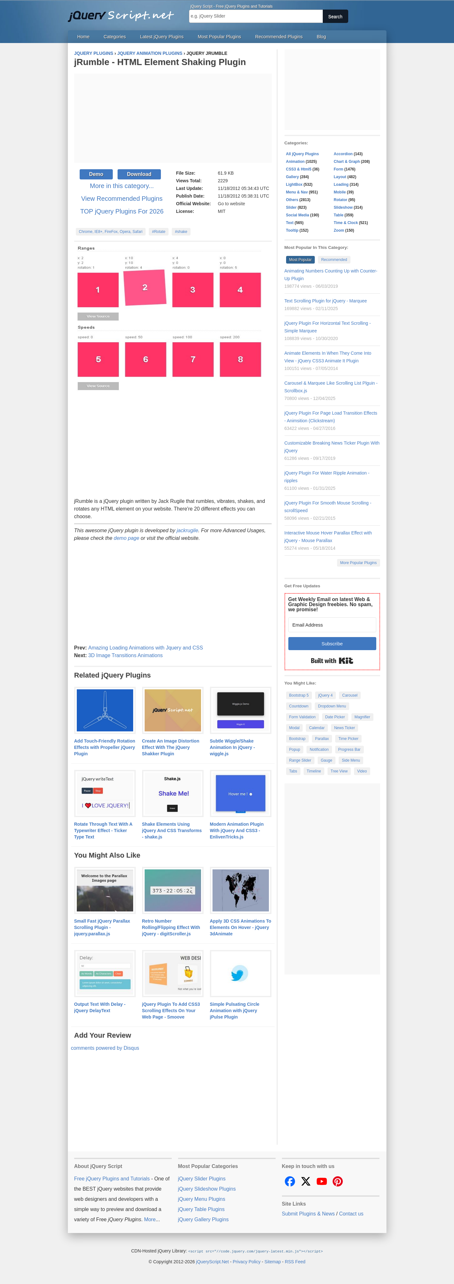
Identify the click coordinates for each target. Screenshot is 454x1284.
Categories (115, 36)
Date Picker (335, 717)
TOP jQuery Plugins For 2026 (122, 211)
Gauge (326, 760)
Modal (294, 728)
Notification (319, 749)
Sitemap (272, 1261)
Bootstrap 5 (299, 695)
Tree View (339, 771)
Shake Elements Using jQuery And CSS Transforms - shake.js (172, 830)
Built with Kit (332, 660)
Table (338, 215)
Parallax (322, 738)
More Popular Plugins (358, 563)
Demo (96, 174)
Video (362, 771)
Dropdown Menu (332, 706)
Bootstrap (297, 738)
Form (338, 169)
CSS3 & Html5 (299, 169)
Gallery (292, 177)
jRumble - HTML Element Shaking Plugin (160, 62)
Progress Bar (349, 749)
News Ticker (344, 728)
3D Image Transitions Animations (125, 655)
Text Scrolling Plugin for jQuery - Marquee (326, 300)
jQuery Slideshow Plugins (207, 1189)
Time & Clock (346, 223)
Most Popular (300, 260)
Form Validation (302, 717)
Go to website (231, 203)
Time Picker (348, 738)
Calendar (317, 728)
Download (139, 174)
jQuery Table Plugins (201, 1209)
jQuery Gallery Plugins (203, 1219)
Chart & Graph (347, 161)
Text (290, 223)
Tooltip (292, 230)
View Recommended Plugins (121, 198)
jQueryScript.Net (212, 1261)
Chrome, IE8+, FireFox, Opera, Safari (111, 231)
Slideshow (343, 207)
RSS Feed (295, 1261)
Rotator (341, 200)
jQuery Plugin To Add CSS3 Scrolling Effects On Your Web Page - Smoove (171, 1010)
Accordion (343, 154)
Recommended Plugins (279, 36)
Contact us (351, 1213)
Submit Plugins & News (308, 1213)
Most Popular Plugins (219, 36)
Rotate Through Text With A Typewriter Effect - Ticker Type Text (103, 830)
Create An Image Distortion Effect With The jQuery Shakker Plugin (170, 747)
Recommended (334, 260)
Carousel (349, 695)
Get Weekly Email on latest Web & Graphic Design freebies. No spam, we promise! (330, 604)
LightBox (294, 184)
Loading (341, 184)
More (149, 1219)
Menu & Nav (297, 192)
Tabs (293, 771)
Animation (295, 161)
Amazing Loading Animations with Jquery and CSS (145, 647)
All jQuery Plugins (302, 154)
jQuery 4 (325, 695)
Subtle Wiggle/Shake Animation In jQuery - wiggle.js (232, 747)
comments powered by (105, 1048)
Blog (321, 36)
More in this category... (122, 185)
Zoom (339, 230)
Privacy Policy (247, 1261)
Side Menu (351, 760)
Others (292, 200)
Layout (340, 177)
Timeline (314, 771)
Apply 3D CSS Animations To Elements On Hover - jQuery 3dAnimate (240, 927)
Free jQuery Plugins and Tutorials (123, 12)
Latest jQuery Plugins (162, 36)
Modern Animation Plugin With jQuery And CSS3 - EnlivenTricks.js (237, 830)
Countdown (299, 706)
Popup (294, 749)
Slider (291, 207)
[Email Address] (332, 624)
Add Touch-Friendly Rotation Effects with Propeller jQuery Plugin (104, 747)
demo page (126, 538)
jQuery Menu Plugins (202, 1199)
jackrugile (187, 530)
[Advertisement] (173, 118)
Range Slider (300, 760)
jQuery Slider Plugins (202, 1178)
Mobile (340, 192)
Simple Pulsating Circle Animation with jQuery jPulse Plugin (235, 1010)
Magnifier (362, 717)
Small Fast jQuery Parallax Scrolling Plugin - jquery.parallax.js (102, 927)
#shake (181, 231)
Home (83, 36)
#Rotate (158, 231)
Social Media (297, 215)
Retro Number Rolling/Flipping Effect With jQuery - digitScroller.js (171, 927)
